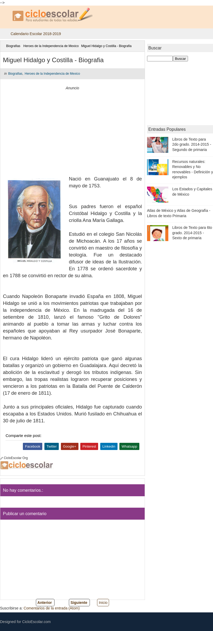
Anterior (44, 602)
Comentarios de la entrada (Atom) (52, 608)
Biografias (13, 46)
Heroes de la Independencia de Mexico (51, 46)
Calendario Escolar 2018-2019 (36, 34)
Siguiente (78, 602)
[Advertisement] (72, 128)
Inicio (103, 602)
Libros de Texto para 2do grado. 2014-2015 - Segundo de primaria (191, 144)
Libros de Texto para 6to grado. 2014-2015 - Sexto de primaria (192, 232)
